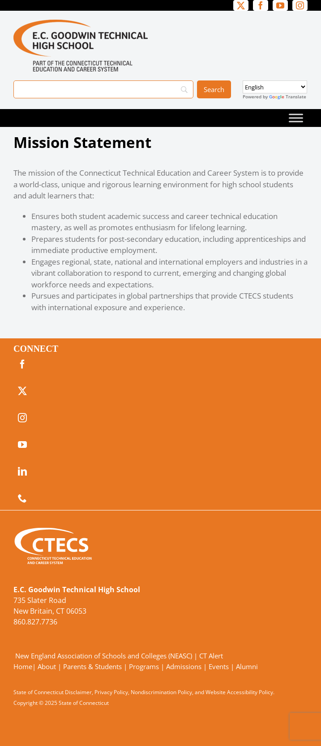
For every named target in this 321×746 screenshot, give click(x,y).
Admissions (183, 666)
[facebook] (260, 5)
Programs (144, 666)
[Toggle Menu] (296, 118)
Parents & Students (92, 666)
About (47, 666)
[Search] (103, 89)
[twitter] (240, 5)
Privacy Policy (111, 692)
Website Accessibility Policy (239, 692)
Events (219, 666)
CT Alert (211, 655)
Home (22, 666)
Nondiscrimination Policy (161, 692)
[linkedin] (22, 471)
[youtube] (280, 5)
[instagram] (300, 5)
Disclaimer (78, 692)
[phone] (22, 498)
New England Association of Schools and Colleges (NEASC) (103, 655)
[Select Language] (275, 86)
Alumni (247, 666)
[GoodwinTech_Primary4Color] (80, 23)
